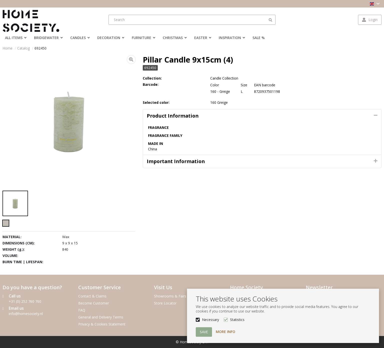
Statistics (237, 319)
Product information (172, 115)
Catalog (23, 48)
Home (7, 48)
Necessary (210, 319)
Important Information (176, 161)
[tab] (262, 115)
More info (225, 331)
